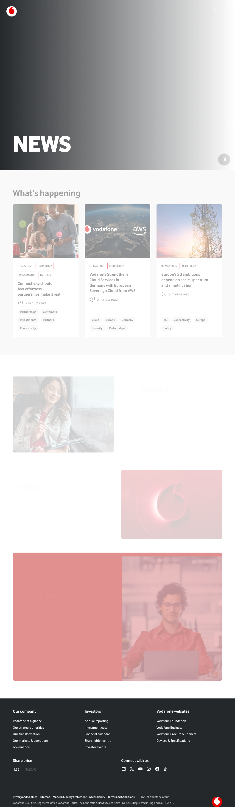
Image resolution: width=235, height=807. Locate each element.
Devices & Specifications (173, 740)
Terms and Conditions (121, 797)
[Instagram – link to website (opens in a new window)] (148, 769)
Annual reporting (97, 721)
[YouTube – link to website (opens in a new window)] (140, 769)
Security (97, 328)
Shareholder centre (98, 740)
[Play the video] (224, 159)
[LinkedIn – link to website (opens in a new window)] (123, 769)
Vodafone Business (169, 727)
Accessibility (97, 797)
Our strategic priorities (28, 727)
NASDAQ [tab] (30, 769)
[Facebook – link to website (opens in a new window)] (157, 769)
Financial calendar (97, 734)
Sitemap (45, 797)
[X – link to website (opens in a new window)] (131, 769)
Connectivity (28, 328)
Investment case (96, 727)
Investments (27, 274)
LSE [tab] (16, 769)
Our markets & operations (30, 740)
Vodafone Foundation (171, 721)
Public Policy (188, 265)
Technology (44, 265)
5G (165, 320)
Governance (21, 747)
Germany (127, 320)
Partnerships (28, 312)
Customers (50, 312)
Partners (45, 274)
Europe (110, 320)
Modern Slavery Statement (70, 797)
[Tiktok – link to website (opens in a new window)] (165, 769)
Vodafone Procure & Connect (176, 734)
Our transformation (26, 734)
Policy (167, 328)
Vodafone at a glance (27, 721)
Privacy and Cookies (25, 797)
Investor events (95, 747)
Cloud (95, 320)
